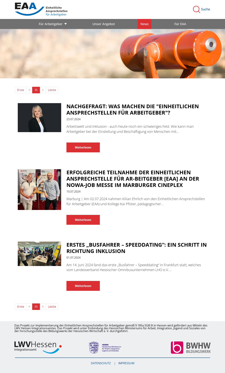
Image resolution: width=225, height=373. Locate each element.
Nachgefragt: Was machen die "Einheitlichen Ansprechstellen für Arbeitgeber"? (132, 109)
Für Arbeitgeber (51, 24)
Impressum (126, 363)
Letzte (52, 90)
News (144, 24)
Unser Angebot (103, 24)
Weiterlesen (83, 147)
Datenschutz (101, 363)
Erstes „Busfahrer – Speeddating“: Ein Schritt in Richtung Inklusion (136, 248)
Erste (20, 90)
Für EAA (180, 24)
